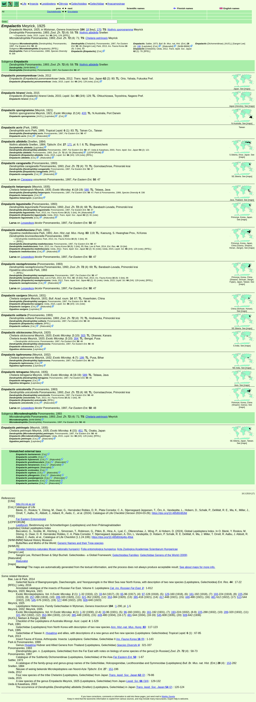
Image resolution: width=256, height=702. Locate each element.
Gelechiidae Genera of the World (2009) (163, 555)
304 (76, 338)
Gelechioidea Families (125, 555)
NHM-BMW (183, 46)
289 (58, 597)
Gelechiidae (97, 3)
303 (83, 335)
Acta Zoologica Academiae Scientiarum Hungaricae (147, 549)
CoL (99, 51)
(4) (59, 32)
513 (239, 597)
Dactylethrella (54, 11)
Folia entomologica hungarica (98, 549)
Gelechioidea (78, 3)
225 (240, 594)
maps (247, 89)
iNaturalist (168, 46)
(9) (58, 212)
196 (139, 46)
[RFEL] (66, 35)
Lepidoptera (49, 3)
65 (121, 594)
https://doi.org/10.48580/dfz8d (169, 513)
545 (33, 600)
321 (84, 597)
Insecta (34, 3)
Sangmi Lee (89, 46)
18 (87, 29)
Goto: (59, 21)
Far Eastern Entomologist (31, 519)
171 (69, 144)
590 (86, 189)
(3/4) (48, 35)
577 (59, 600)
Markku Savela (168, 696)
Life (24, 3)
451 (80, 430)
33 (100, 594)
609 (85, 600)
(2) (92, 78)
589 (85, 375)
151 (111, 669)
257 (32, 597)
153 (229, 663)
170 (99, 29)
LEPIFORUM (94, 152)
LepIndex (146, 46)
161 (191, 594)
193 (216, 594)
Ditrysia (63, 3)
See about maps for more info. (197, 567)
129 (167, 594)
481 (213, 597)
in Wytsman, (62, 29)
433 (84, 113)
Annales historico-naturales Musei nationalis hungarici (48, 549)
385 (135, 597)
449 (187, 597)
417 (161, 597)
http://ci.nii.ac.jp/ (25, 504)
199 (82, 357)
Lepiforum (22, 525)
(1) (57, 130)
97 (143, 594)
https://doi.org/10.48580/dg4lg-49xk (112, 537)
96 (125, 612)
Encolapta (73, 11)
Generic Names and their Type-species (80, 543)
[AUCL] (228, 43)
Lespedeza (27, 222)
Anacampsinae (116, 3)
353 (110, 597)
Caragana (26, 179)
